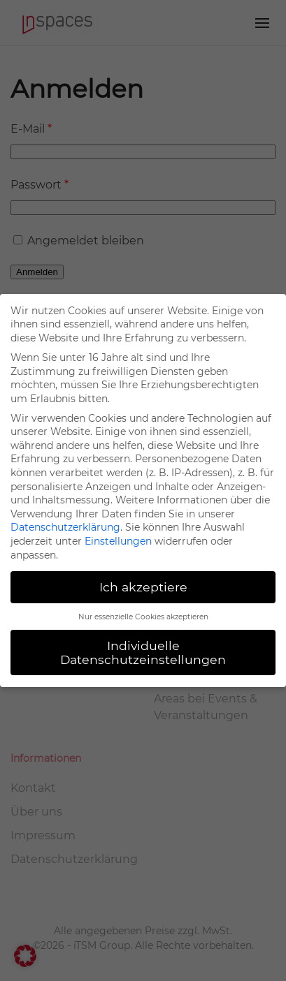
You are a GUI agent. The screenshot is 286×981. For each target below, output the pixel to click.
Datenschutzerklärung (65, 527)
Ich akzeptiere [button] (143, 587)
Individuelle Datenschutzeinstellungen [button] (143, 652)
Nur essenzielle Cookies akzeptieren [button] (143, 616)
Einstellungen (118, 541)
